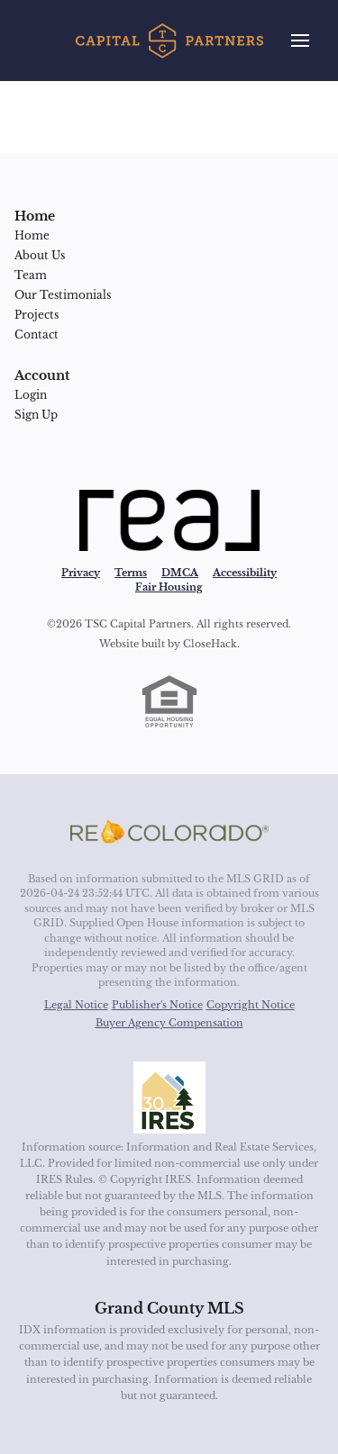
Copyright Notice (250, 1004)
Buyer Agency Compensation (169, 1022)
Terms (130, 572)
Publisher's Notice (157, 1004)
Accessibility (245, 572)
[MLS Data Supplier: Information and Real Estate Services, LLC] (169, 1097)
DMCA (179, 572)
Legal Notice (76, 1004)
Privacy (80, 572)
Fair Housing (169, 587)
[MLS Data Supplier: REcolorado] (169, 832)
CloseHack (210, 643)
